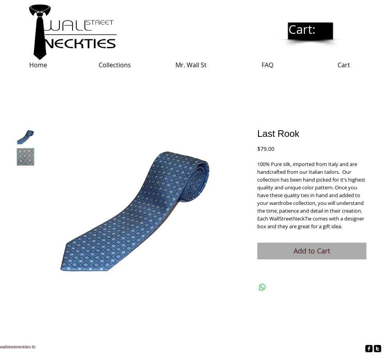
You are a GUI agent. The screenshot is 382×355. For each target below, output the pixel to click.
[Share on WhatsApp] (262, 287)
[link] (310, 30)
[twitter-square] (377, 348)
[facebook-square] (369, 348)
